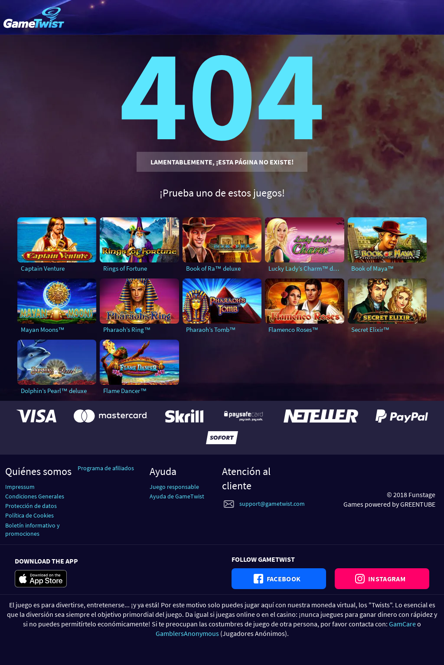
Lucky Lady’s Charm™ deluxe (306, 268)
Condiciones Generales (34, 496)
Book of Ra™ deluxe (213, 268)
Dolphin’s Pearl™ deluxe (54, 391)
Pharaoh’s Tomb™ (211, 329)
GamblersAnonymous (187, 633)
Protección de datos (31, 506)
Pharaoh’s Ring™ (126, 329)
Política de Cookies (29, 515)
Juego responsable (174, 487)
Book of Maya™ (372, 268)
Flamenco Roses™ (293, 329)
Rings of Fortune (125, 268)
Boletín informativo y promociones (32, 529)
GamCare (402, 623)
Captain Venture (43, 268)
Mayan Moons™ (43, 329)
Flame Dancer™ (125, 391)
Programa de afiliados (106, 468)
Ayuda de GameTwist (177, 496)
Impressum (20, 487)
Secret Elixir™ (370, 329)
